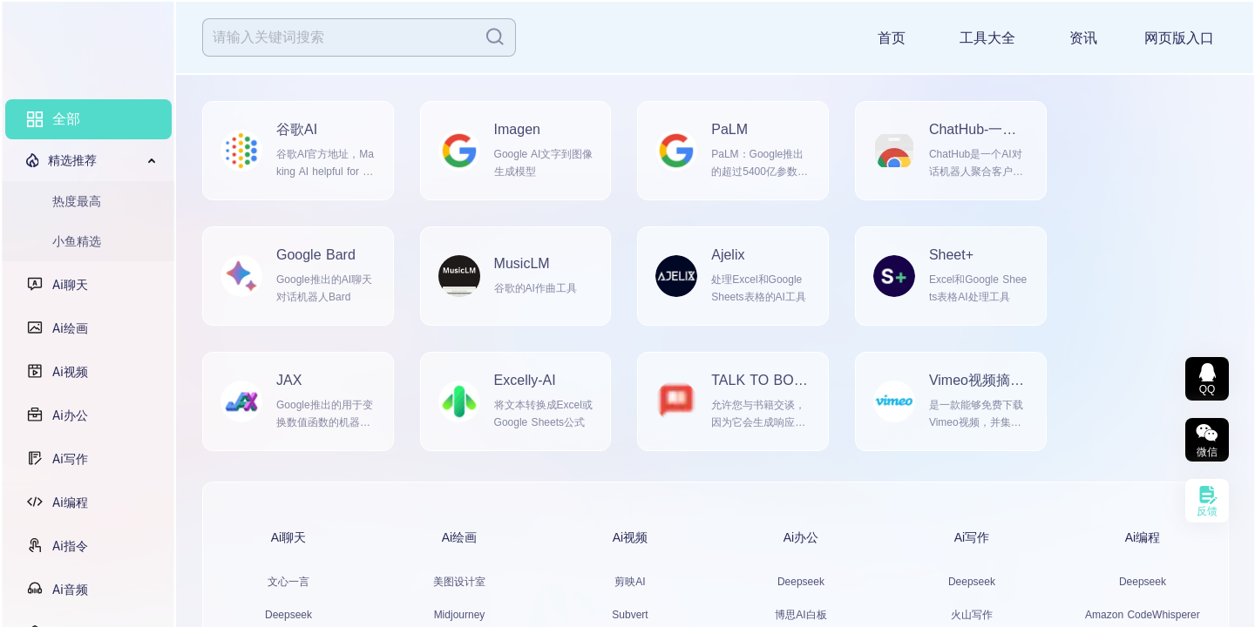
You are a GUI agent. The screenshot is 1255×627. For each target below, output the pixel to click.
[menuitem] (88, 119)
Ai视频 (82, 372)
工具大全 (987, 37)
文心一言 (288, 582)
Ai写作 (82, 459)
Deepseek (288, 615)
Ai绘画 (82, 328)
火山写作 (972, 615)
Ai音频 (82, 590)
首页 (892, 37)
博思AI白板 (800, 615)
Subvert (630, 615)
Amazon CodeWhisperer (1142, 615)
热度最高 (76, 201)
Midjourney (459, 615)
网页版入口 (1179, 37)
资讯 (1083, 37)
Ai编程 (82, 502)
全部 (66, 119)
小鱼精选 (76, 241)
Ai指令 (82, 546)
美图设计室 (459, 582)
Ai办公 (82, 415)
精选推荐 (72, 160)
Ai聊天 (82, 285)
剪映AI (629, 582)
